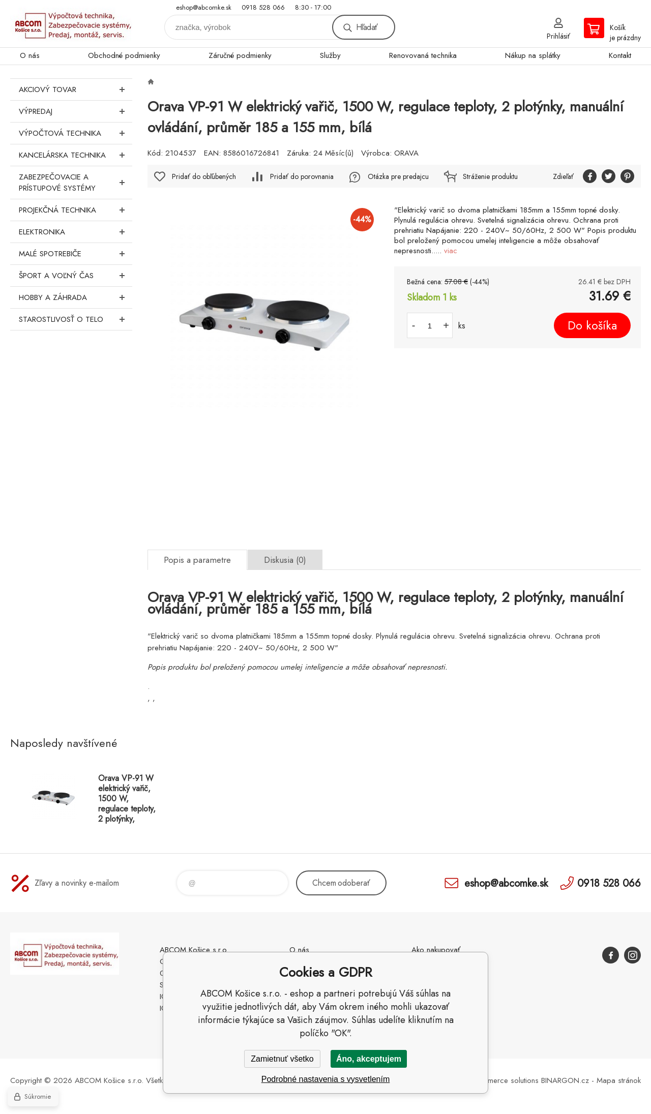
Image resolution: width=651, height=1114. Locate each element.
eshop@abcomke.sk (203, 7)
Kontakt (620, 55)
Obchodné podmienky (124, 55)
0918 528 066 (263, 7)
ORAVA (406, 153)
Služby (330, 55)
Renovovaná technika (423, 55)
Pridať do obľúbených (204, 176)
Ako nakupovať (435, 949)
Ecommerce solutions (504, 1080)
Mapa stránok (619, 1080)
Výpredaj (75, 111)
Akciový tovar (75, 89)
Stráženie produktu (490, 176)
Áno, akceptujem (368, 1059)
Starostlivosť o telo (75, 319)
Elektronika (75, 232)
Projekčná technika (75, 210)
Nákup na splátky (532, 55)
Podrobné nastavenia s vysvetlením (325, 1079)
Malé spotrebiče (75, 253)
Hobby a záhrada (75, 297)
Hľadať (366, 27)
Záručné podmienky (240, 55)
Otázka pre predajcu (398, 176)
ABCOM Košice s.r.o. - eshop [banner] (71, 23)
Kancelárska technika (75, 155)
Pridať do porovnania (302, 176)
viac (450, 250)
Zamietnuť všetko (282, 1059)
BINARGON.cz (565, 1080)
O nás (30, 55)
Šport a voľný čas (75, 275)
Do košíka (592, 325)
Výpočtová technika (75, 133)
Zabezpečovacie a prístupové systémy (75, 182)
